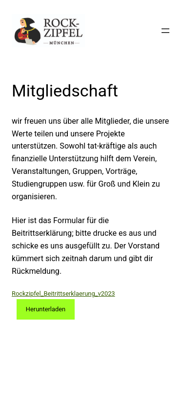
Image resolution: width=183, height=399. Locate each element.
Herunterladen (45, 309)
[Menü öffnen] (165, 31)
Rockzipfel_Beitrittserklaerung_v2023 (63, 293)
